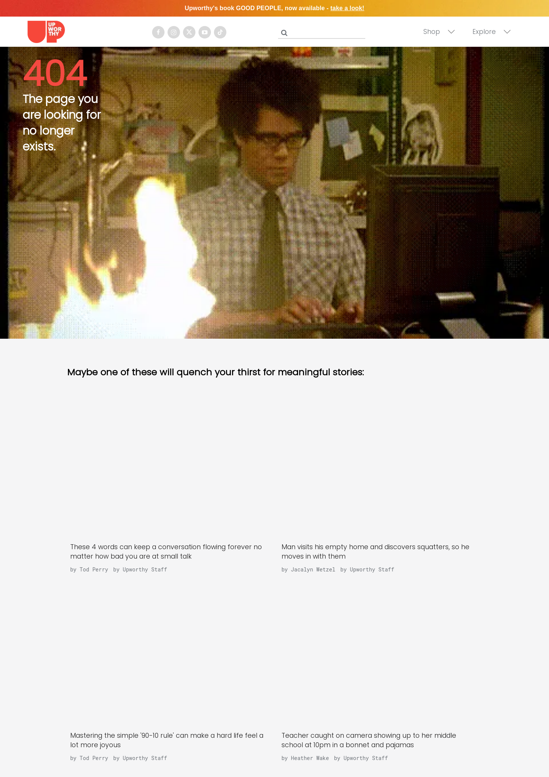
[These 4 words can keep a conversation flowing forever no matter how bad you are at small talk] (169, 467)
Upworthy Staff (145, 569)
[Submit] (284, 32)
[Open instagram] (174, 32)
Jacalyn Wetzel (313, 569)
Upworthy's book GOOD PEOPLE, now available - (274, 8)
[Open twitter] (189, 32)
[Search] (323, 31)
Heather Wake (310, 758)
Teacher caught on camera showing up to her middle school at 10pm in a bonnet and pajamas (368, 740)
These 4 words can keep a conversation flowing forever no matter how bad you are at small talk (166, 551)
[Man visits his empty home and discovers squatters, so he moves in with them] (380, 467)
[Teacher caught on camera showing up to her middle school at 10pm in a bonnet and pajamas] (380, 656)
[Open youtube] (204, 32)
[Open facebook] (158, 32)
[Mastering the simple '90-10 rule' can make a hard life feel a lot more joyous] (169, 656)
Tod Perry (94, 569)
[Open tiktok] (220, 32)
